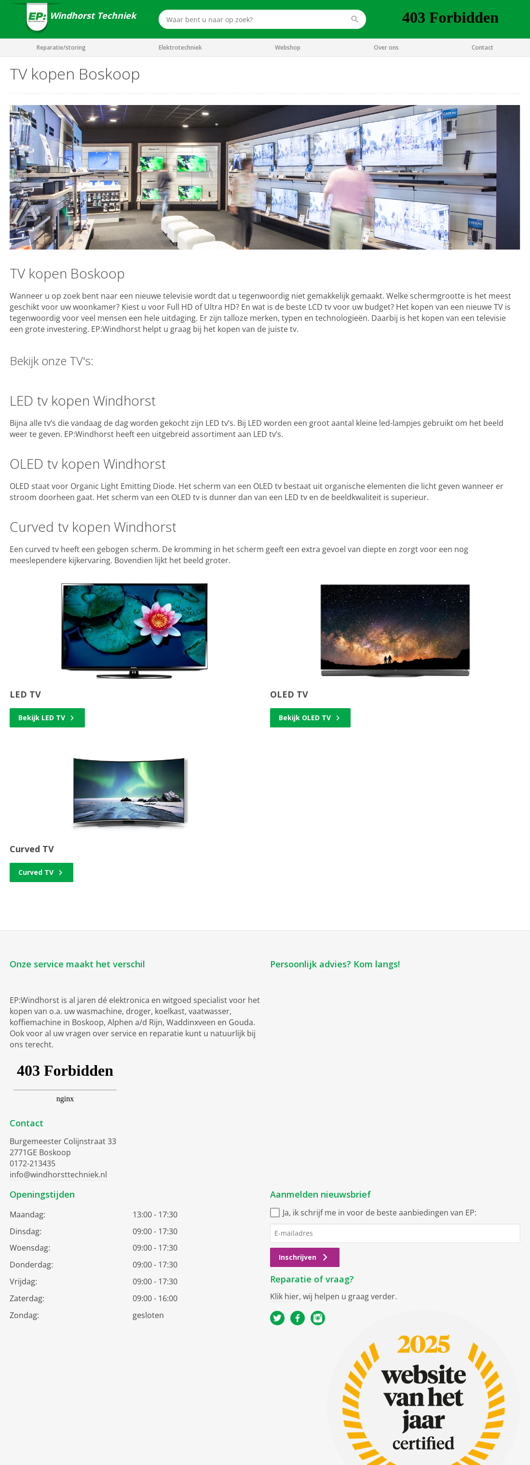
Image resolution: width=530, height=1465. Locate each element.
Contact (482, 47)
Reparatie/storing (61, 47)
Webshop (287, 47)
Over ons (386, 47)
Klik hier (284, 1296)
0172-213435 (32, 1163)
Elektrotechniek (180, 47)
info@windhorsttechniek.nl (58, 1174)
